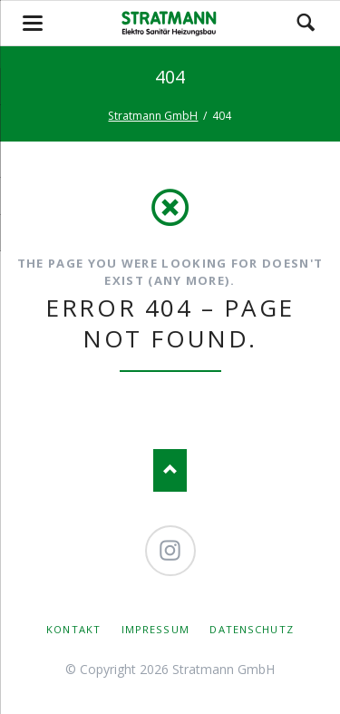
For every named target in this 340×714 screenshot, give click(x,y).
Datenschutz (251, 629)
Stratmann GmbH (153, 115)
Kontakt (73, 629)
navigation (33, 23)
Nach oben (170, 470)
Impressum (155, 629)
